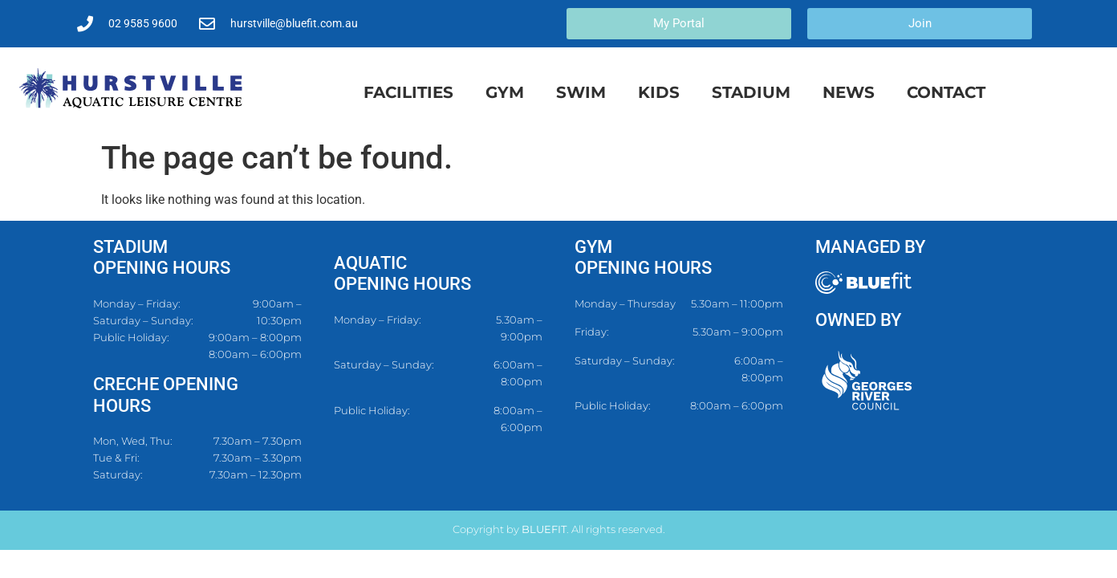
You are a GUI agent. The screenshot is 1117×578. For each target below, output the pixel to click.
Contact (946, 92)
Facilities (408, 92)
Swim (581, 92)
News (849, 92)
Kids (659, 92)
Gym (504, 92)
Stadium (751, 92)
